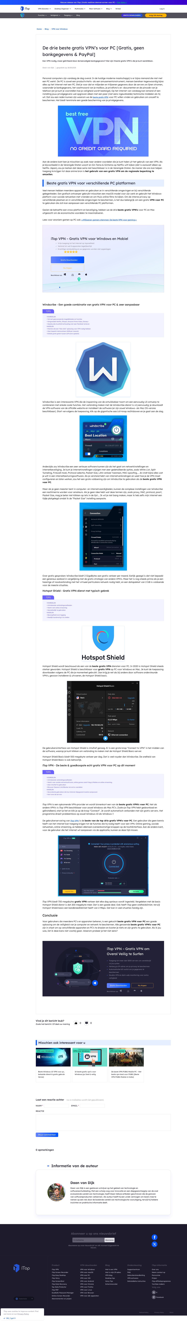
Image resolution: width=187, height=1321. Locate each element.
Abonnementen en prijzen (62, 1299)
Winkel (118, 9)
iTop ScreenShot (58, 1281)
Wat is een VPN (111, 1269)
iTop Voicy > (122, 2)
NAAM (39, 1105)
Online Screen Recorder (61, 1296)
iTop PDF (55, 1290)
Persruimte (156, 1275)
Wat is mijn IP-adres (113, 1272)
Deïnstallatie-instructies (136, 1281)
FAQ (129, 1272)
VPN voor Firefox (86, 1287)
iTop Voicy (56, 1278)
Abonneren (109, 1240)
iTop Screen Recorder (60, 1272)
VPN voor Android (87, 1281)
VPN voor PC (85, 1275)
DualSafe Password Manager (63, 1293)
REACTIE (40, 1111)
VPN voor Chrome (87, 1284)
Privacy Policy (159, 1312)
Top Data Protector (59, 1287)
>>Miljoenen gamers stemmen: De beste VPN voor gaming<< (109, 220)
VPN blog (108, 1275)
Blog (78, 15)
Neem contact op (158, 1272)
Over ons (155, 1269)
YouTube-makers (158, 1284)
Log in (162, 9)
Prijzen (154, 1278)
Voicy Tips (109, 1281)
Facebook (158, 1297)
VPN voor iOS (85, 1278)
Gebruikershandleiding (136, 1275)
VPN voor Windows (60, 29)
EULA (171, 1312)
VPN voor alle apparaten (89, 1296)
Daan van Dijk (48, 68)
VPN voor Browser (87, 1293)
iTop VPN (74, 820)
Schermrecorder (111, 1284)
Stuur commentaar (47, 1134)
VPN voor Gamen (117, 1051)
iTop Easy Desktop (59, 1275)
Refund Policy (143, 1312)
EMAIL (75, 1105)
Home (39, 29)
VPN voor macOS (86, 1272)
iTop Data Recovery (59, 1284)
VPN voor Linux (86, 1290)
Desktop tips (110, 1278)
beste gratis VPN (100, 97)
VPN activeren (132, 1278)
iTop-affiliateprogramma (161, 1281)
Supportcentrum (133, 1269)
